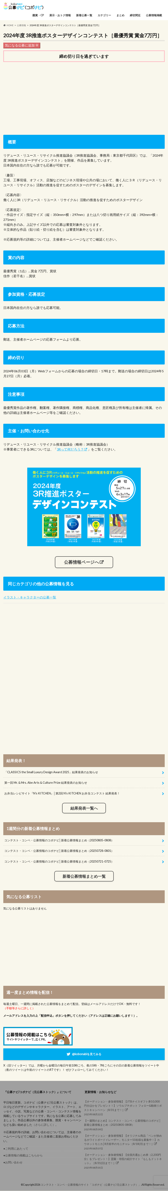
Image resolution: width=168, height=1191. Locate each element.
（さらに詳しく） (43, 1124)
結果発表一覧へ (84, 808)
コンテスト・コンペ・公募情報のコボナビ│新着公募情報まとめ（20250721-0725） (59, 861)
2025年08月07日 (123, 1142)
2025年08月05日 (123, 1161)
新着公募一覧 (84, 15)
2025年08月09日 (123, 1125)
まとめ (120, 15)
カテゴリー (104, 15)
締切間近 (135, 15)
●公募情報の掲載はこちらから (23, 1155)
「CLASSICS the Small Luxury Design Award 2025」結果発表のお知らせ (51, 772)
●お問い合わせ (12, 1162)
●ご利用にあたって (15, 1148)
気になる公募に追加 (22, 45)
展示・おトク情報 (60, 15)
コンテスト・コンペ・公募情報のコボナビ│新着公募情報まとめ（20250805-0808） (59, 840)
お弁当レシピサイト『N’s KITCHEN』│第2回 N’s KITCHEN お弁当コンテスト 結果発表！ (62, 793)
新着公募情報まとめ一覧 (84, 876)
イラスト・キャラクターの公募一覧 (29, 597)
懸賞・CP (38, 15)
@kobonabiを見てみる (86, 1054)
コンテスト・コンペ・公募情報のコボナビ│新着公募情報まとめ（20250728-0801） (59, 851)
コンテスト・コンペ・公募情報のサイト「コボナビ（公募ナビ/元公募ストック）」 (91, 1184)
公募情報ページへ (81, 562)
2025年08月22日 (123, 1108)
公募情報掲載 (154, 15)
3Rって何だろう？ (70, 449)
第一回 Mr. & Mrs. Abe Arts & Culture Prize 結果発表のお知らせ (45, 783)
